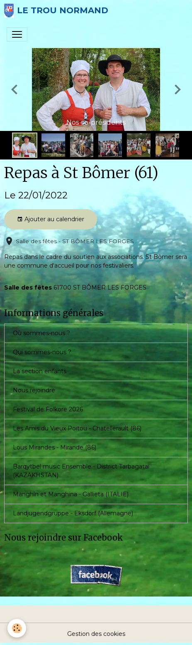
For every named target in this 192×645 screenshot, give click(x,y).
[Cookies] (16, 628)
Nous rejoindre (34, 390)
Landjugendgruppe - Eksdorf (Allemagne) (73, 513)
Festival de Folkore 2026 (48, 409)
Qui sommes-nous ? (42, 352)
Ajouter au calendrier (50, 219)
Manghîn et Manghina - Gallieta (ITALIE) (71, 494)
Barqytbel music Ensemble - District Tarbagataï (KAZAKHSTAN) (81, 471)
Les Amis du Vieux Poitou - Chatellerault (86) (77, 428)
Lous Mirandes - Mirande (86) (54, 447)
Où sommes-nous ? (41, 333)
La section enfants (39, 371)
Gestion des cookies (96, 634)
